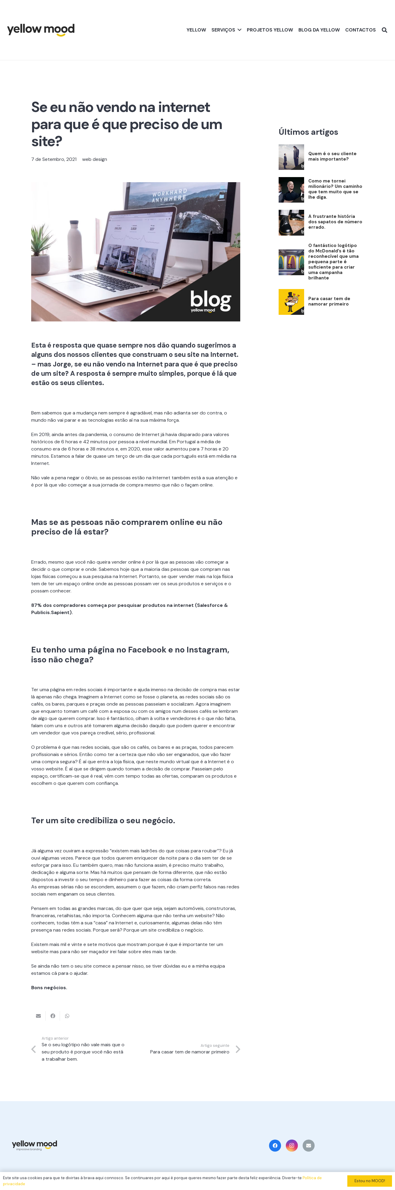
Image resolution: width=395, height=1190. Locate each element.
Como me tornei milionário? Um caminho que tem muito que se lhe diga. (335, 189)
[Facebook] (275, 1146)
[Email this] (38, 1016)
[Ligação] (40, 30)
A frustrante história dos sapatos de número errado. (335, 221)
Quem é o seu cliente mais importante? (332, 156)
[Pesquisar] (385, 30)
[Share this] (53, 1016)
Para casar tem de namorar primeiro (329, 301)
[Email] (309, 1146)
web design (94, 159)
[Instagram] (292, 1146)
